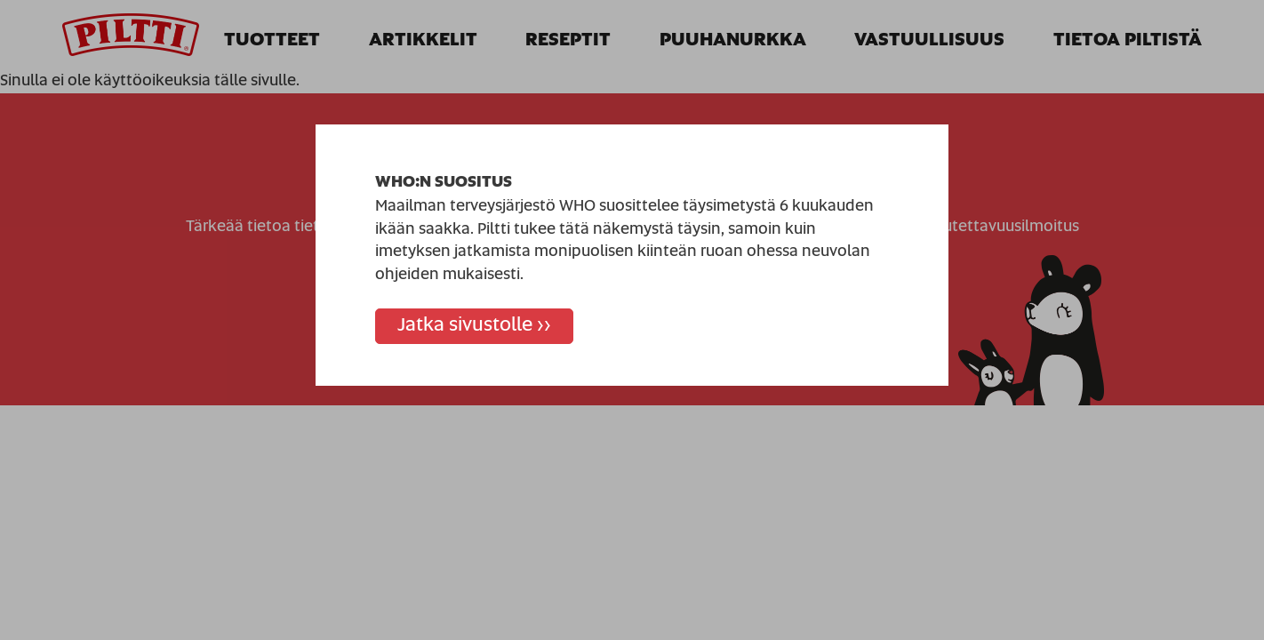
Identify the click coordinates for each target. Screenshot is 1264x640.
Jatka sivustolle (464, 325)
